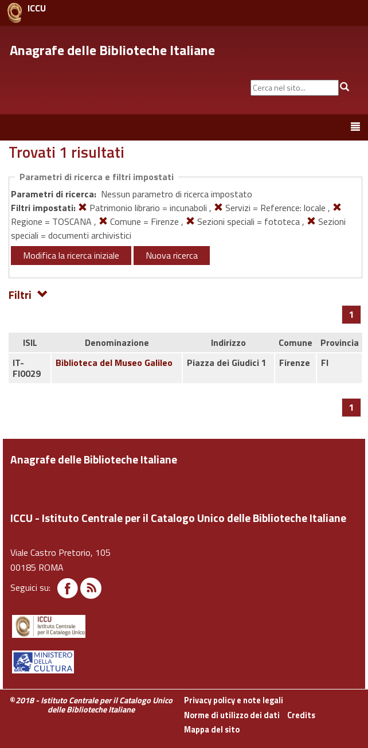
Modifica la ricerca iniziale (71, 255)
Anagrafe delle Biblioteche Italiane (112, 50)
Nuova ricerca (172, 255)
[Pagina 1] (351, 314)
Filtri (28, 294)
